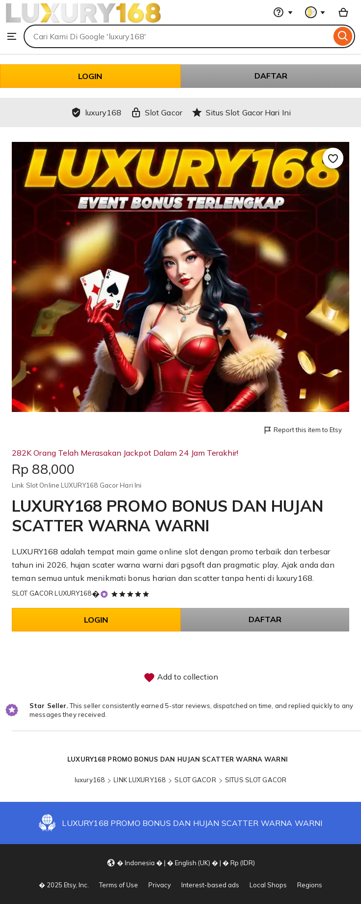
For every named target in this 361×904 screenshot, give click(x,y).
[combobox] (177, 36)
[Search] (343, 36)
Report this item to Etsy (302, 430)
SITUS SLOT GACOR (255, 780)
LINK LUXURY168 (139, 780)
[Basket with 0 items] (343, 12)
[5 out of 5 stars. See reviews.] (131, 594)
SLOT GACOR (195, 780)
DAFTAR (270, 76)
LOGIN (90, 76)
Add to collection (180, 678)
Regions (309, 885)
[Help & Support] (283, 12)
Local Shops (268, 885)
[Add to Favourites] (333, 158)
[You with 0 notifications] (315, 12)
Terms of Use (118, 885)
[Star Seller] (104, 594)
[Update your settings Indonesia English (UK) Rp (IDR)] (180, 862)
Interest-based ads (210, 885)
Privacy (159, 885)
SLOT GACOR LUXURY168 (52, 593)
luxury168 (90, 780)
